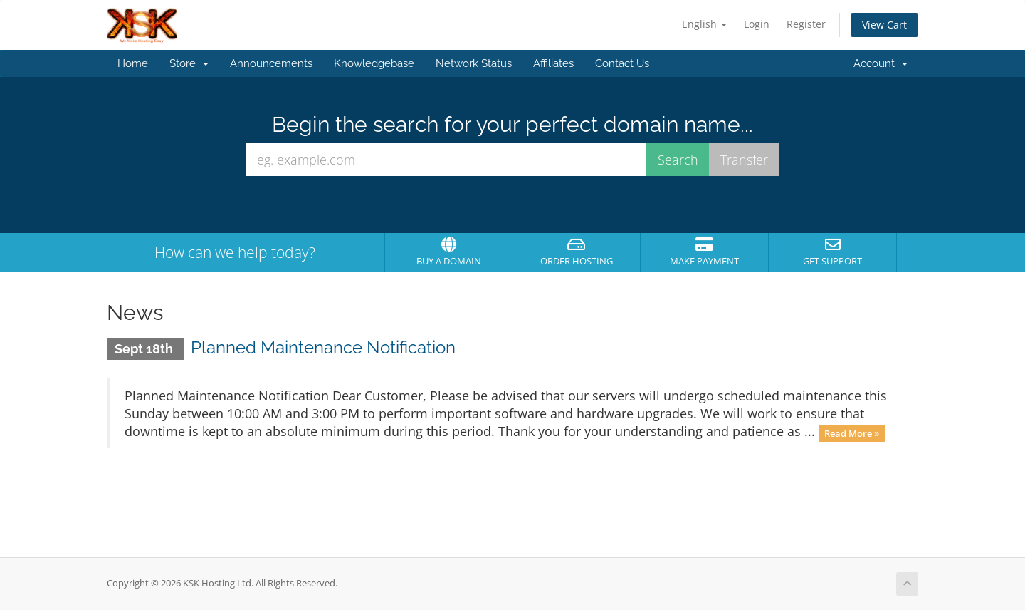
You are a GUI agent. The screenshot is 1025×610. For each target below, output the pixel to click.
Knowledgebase (374, 63)
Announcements (271, 63)
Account (880, 63)
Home (132, 63)
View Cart (884, 24)
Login (756, 24)
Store (189, 63)
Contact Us (622, 63)
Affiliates (553, 63)
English (704, 24)
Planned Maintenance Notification (323, 347)
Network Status (474, 63)
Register (806, 24)
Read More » (851, 432)
